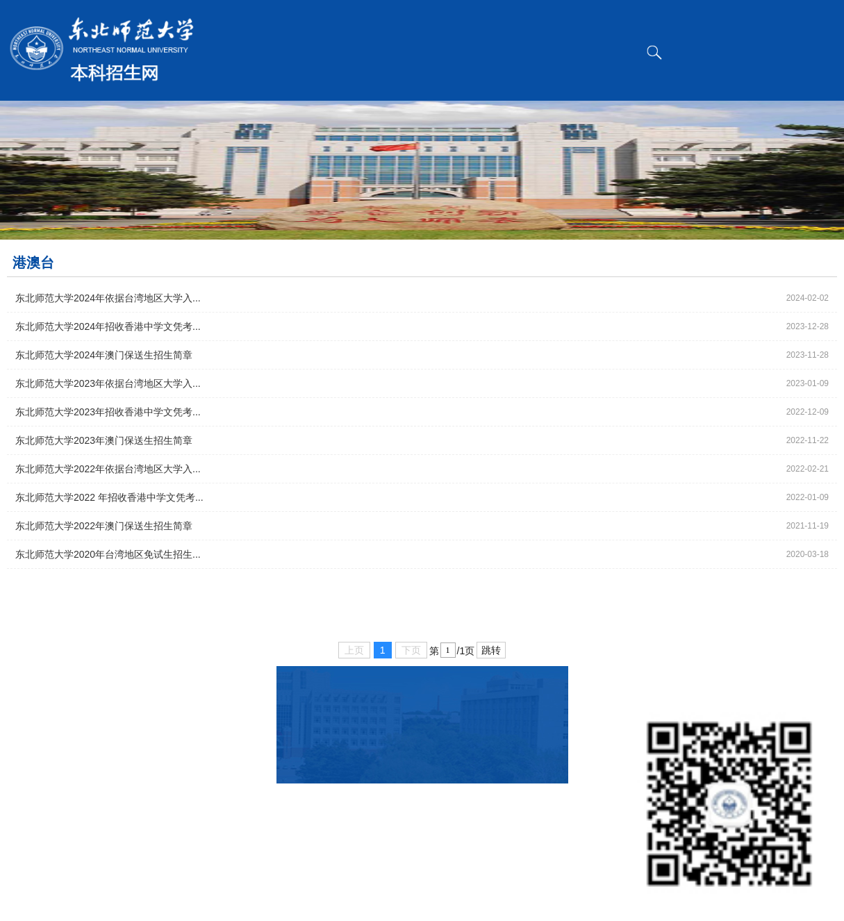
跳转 (491, 650)
